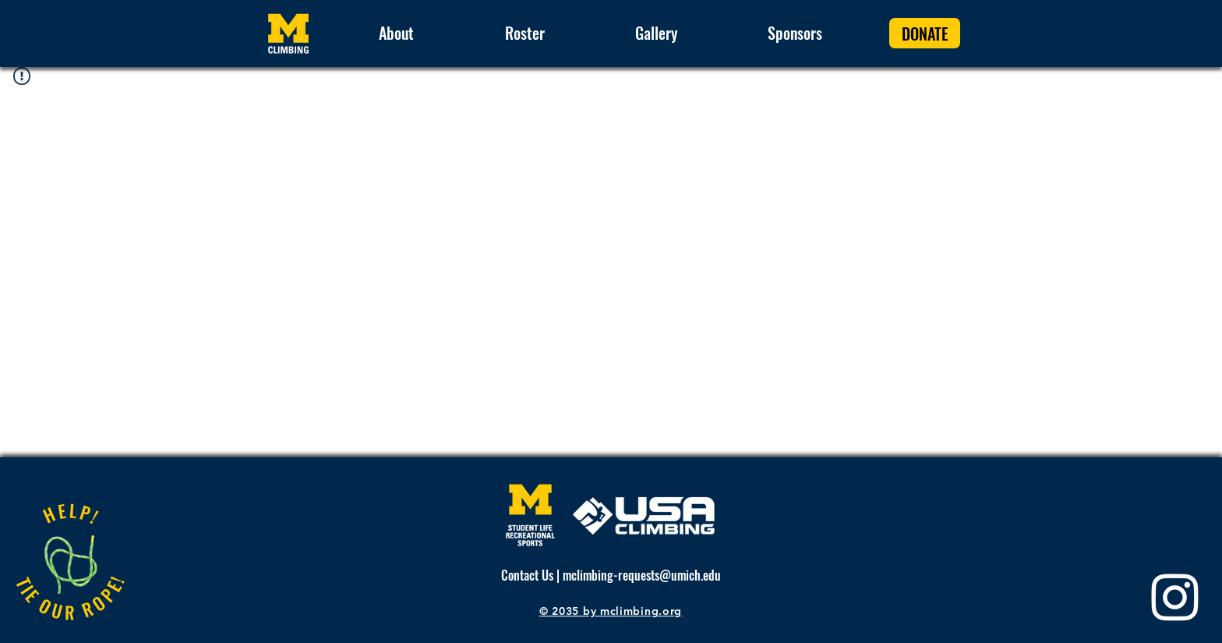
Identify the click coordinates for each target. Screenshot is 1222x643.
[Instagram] (1175, 596)
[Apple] (70, 563)
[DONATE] (924, 33)
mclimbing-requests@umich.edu (642, 575)
